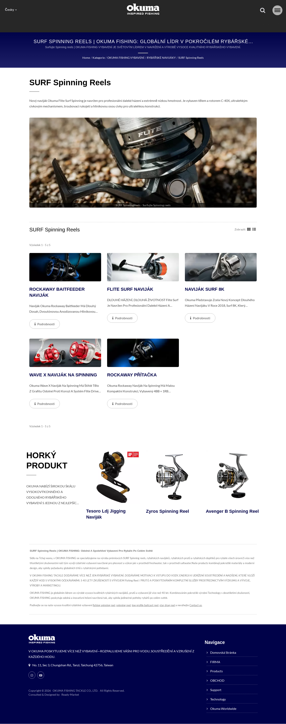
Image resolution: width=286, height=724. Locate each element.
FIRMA (85, 24)
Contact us (194, 605)
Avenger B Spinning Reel (228, 514)
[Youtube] (40, 675)
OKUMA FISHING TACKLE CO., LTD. (75, 690)
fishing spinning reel (103, 605)
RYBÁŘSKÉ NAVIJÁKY (161, 57)
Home (86, 57)
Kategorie (99, 57)
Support (167, 24)
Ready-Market (70, 694)
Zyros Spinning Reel (168, 511)
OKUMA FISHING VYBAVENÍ (126, 57)
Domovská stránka (53, 24)
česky (10, 9)
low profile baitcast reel (144, 605)
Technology (194, 24)
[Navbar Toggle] (277, 10)
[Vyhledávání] (262, 10)
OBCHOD (139, 24)
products (111, 24)
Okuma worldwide (231, 24)
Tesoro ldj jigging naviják (106, 514)
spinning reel (122, 605)
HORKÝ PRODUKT (48, 461)
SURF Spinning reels (190, 57)
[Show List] (254, 229)
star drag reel (166, 605)
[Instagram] (32, 675)
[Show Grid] (248, 229)
